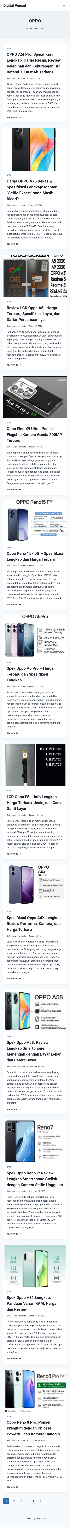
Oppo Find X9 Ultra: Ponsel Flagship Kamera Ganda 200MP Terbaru (34, 434)
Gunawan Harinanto (17, 78)
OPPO (9, 48)
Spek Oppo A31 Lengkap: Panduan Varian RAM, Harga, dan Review (32, 1303)
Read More (14, 117)
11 (32, 1501)
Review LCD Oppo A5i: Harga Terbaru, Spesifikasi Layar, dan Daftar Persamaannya (33, 314)
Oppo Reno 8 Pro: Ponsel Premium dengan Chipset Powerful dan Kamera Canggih (33, 1428)
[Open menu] (64, 5)
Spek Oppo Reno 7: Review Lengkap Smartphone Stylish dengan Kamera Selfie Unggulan (35, 1179)
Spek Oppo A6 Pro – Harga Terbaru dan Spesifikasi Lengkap (30, 674)
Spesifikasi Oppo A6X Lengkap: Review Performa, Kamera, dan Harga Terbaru (34, 923)
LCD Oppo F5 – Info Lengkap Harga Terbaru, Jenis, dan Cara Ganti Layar (34, 803)
